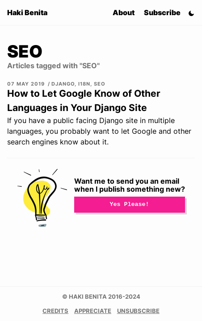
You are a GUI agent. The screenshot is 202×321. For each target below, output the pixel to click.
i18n (84, 84)
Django (63, 84)
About (124, 12)
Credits (55, 311)
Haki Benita (27, 12)
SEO (99, 84)
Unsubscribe (138, 311)
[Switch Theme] (191, 12)
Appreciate (92, 311)
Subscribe (162, 12)
